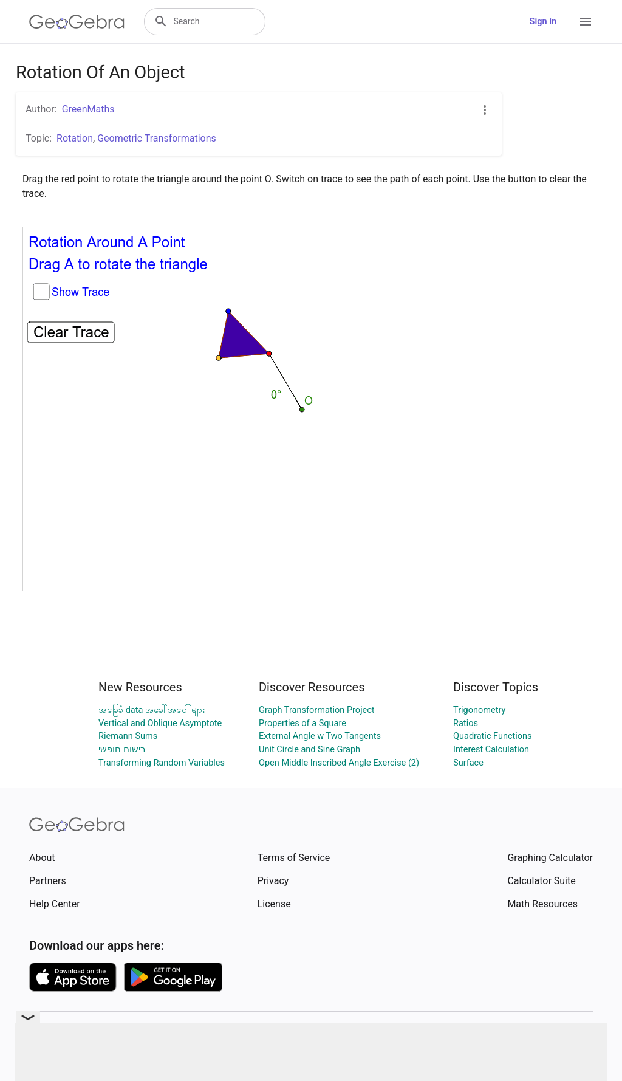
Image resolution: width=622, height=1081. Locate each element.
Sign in (543, 21)
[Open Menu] (585, 22)
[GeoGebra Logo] (77, 22)
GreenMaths (88, 109)
